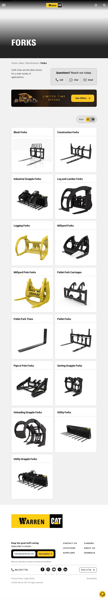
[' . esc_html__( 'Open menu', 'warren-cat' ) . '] (3, 5)
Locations (69, 548)
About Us (89, 548)
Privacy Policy (17, 579)
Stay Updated (44, 554)
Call (59, 80)
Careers (89, 543)
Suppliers (69, 553)
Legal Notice (29, 579)
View (82, 119)
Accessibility (92, 579)
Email (88, 80)
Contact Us (70, 543)
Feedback (89, 553)
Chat (73, 80)
